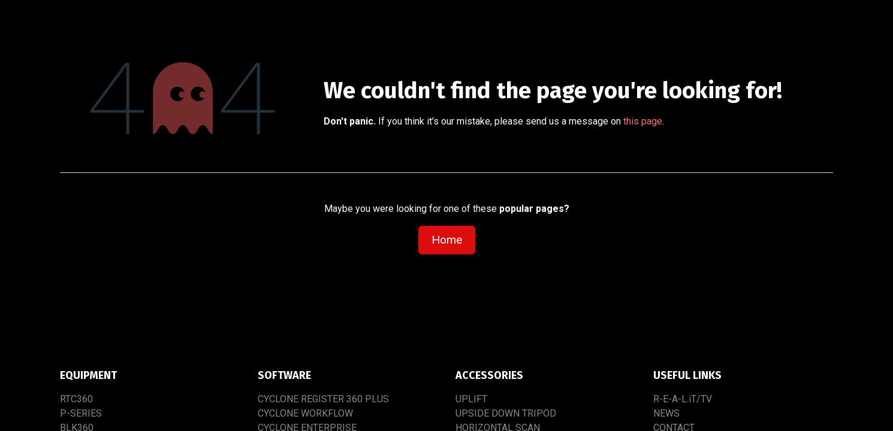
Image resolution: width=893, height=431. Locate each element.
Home (447, 240)
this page (642, 121)
